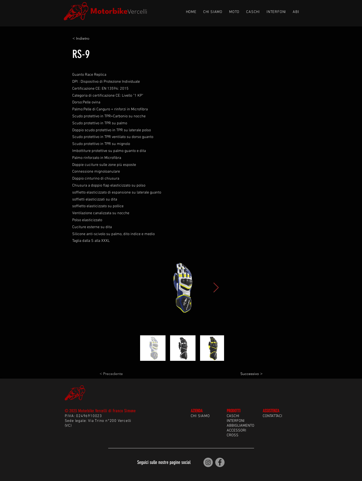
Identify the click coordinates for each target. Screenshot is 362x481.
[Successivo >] (251, 374)
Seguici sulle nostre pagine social (163, 462)
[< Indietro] (88, 38)
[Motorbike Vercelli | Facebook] (220, 462)
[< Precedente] (115, 374)
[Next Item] (216, 287)
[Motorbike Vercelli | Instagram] (208, 462)
